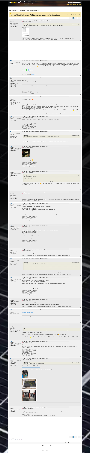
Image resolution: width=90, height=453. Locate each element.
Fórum (67, 4)
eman (24, 250)
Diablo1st (25, 408)
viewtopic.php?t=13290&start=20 (27, 312)
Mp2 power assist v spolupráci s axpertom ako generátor (24, 10)
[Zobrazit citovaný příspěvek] (29, 24)
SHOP (71, 4)
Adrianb (11, 96)
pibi (24, 21)
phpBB (42, 445)
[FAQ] (66, 443)
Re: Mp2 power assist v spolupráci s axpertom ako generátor (37, 20)
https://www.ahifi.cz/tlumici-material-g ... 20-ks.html (31, 366)
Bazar (74, 4)
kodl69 (25, 193)
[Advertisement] (45, 50)
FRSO (11, 131)
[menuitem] (37, 8)
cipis (11, 77)
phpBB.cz (47, 447)
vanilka (26, 24)
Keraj (11, 116)
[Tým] (69, 443)
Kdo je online (11, 438)
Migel (11, 60)
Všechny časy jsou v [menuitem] (76, 442)
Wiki (77, 4)
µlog (80, 4)
